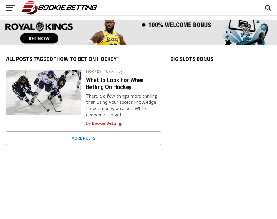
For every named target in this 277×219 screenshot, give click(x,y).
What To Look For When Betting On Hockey (115, 84)
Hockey (94, 71)
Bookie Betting (106, 123)
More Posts (84, 138)
